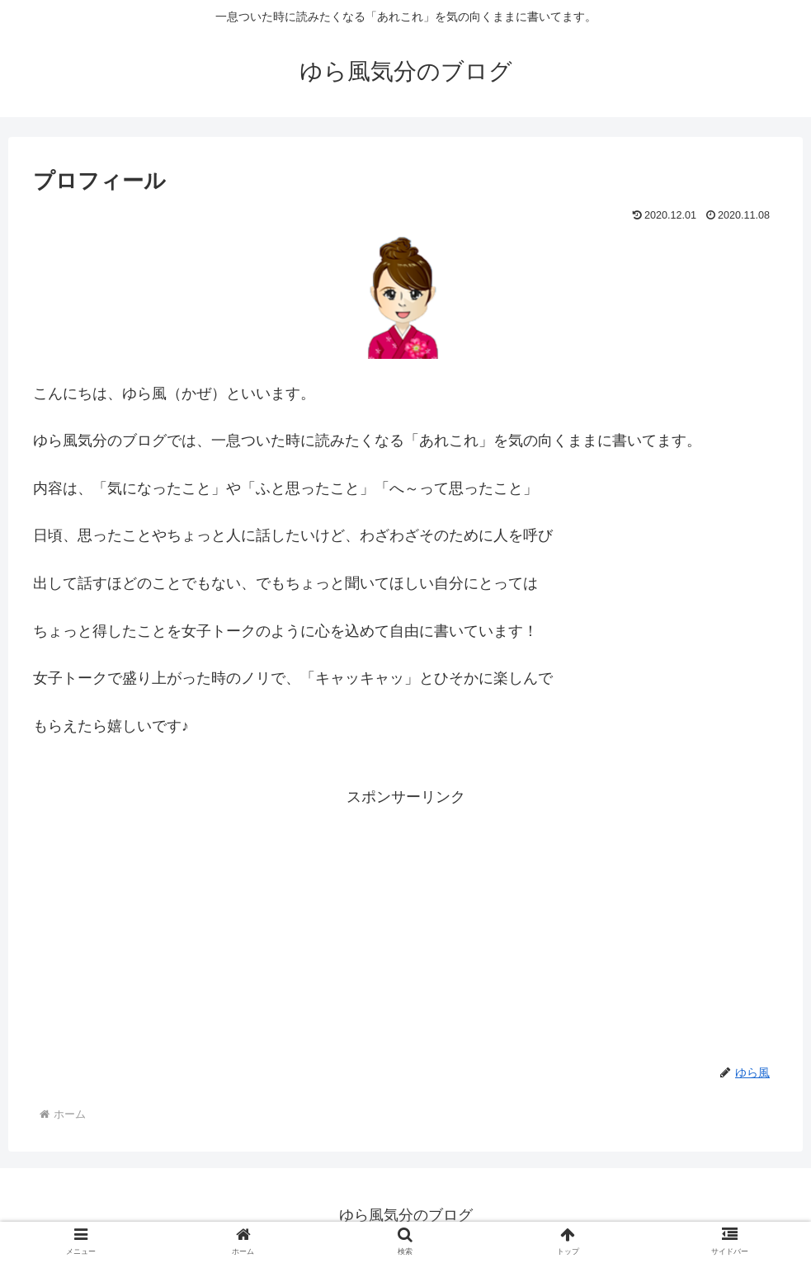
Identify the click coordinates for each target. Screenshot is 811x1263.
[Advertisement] (405, 925)
